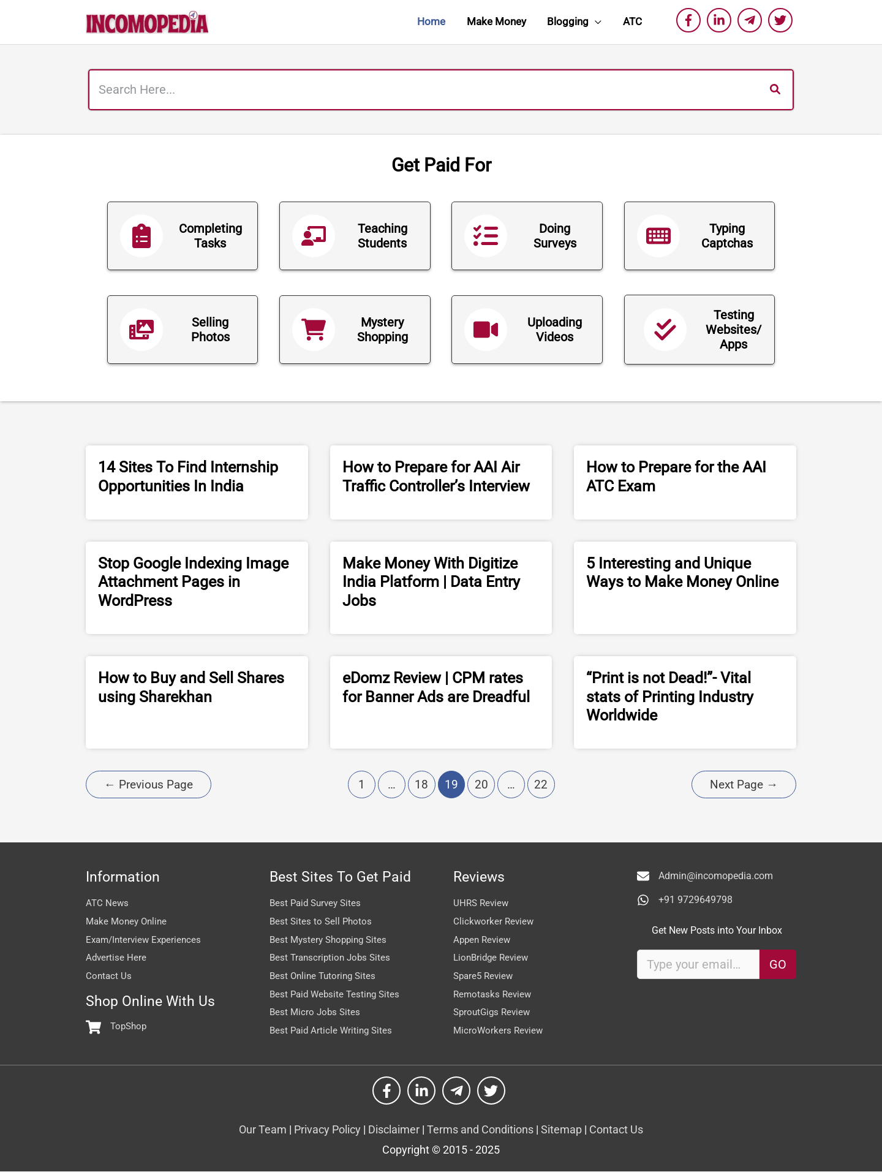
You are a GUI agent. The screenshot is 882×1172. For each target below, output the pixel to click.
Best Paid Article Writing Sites (333, 1030)
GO (777, 964)
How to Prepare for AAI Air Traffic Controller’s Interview (436, 476)
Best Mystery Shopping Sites (331, 939)
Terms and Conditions (480, 1130)
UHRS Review (482, 903)
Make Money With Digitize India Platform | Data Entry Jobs (431, 582)
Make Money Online (129, 921)
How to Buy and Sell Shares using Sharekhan (191, 687)
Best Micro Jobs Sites (316, 1012)
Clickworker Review (494, 921)
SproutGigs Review (494, 1012)
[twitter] (782, 20)
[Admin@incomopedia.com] (705, 876)
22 (541, 784)
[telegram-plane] (751, 20)
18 (421, 784)
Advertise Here (117, 957)
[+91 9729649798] (685, 900)
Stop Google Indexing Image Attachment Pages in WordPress (193, 582)
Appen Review (483, 939)
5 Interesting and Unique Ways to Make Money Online (682, 572)
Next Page (744, 784)
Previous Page (148, 784)
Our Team (263, 1130)
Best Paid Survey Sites (318, 903)
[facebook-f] (690, 20)
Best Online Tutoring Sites (325, 975)
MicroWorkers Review (499, 1030)
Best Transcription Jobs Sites (333, 957)
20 (481, 784)
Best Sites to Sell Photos (322, 921)
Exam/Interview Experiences (146, 939)
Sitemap (562, 1130)
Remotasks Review (494, 994)
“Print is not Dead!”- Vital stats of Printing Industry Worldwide (669, 697)
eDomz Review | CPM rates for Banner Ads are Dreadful (436, 687)
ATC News (108, 903)
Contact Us (109, 975)
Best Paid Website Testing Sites (337, 994)
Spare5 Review (485, 975)
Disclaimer (395, 1130)
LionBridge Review (493, 957)
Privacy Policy (328, 1130)
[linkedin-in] (721, 20)
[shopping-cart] (117, 1027)
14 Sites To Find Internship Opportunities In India (188, 476)
